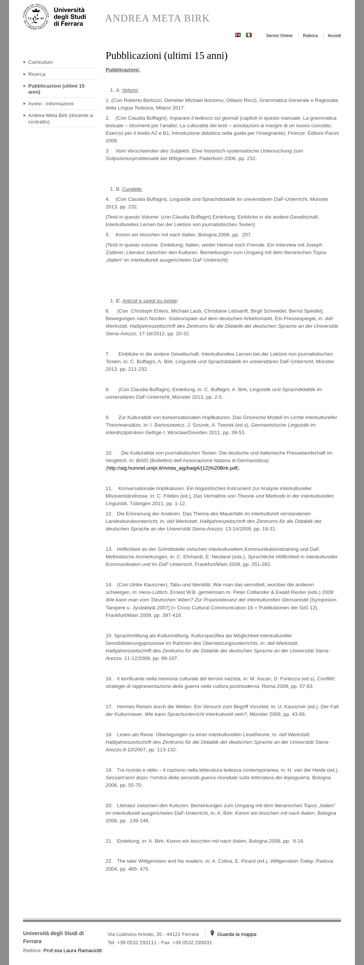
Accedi (334, 35)
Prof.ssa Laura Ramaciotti (72, 950)
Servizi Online (279, 35)
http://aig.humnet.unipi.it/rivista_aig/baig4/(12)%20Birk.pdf (172, 468)
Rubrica (310, 35)
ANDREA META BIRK (157, 18)
